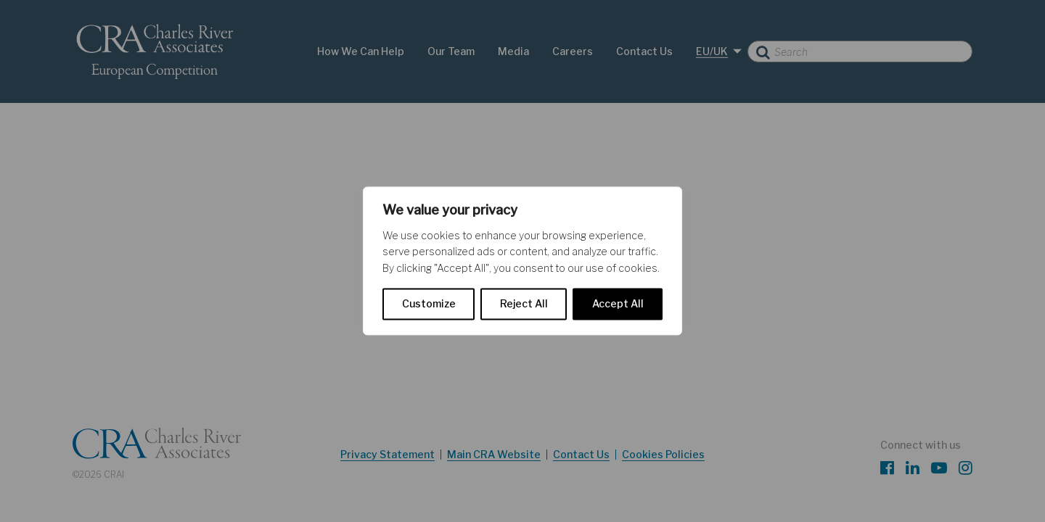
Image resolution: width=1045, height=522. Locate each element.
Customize (429, 304)
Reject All (524, 304)
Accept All (618, 304)
